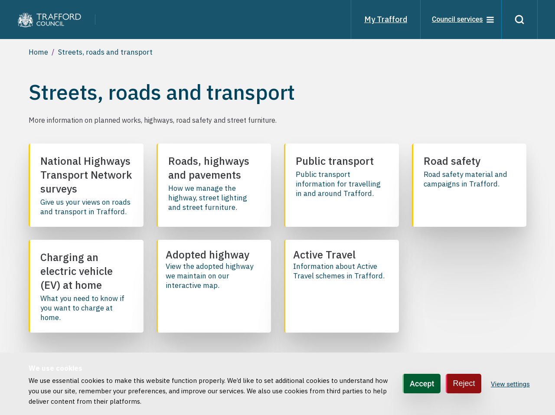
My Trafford (385, 19)
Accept (422, 383)
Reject (464, 383)
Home (38, 52)
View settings (510, 384)
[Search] (519, 19)
